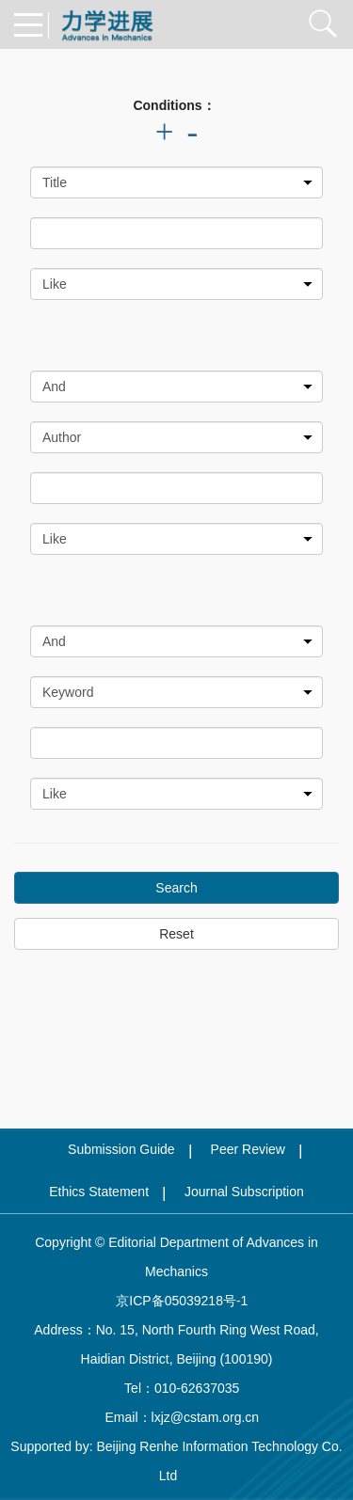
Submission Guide (121, 1149)
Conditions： (174, 105)
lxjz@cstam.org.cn (206, 1417)
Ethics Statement (99, 1191)
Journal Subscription (244, 1191)
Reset (176, 933)
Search (176, 887)
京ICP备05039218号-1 (177, 1300)
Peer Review (248, 1149)
